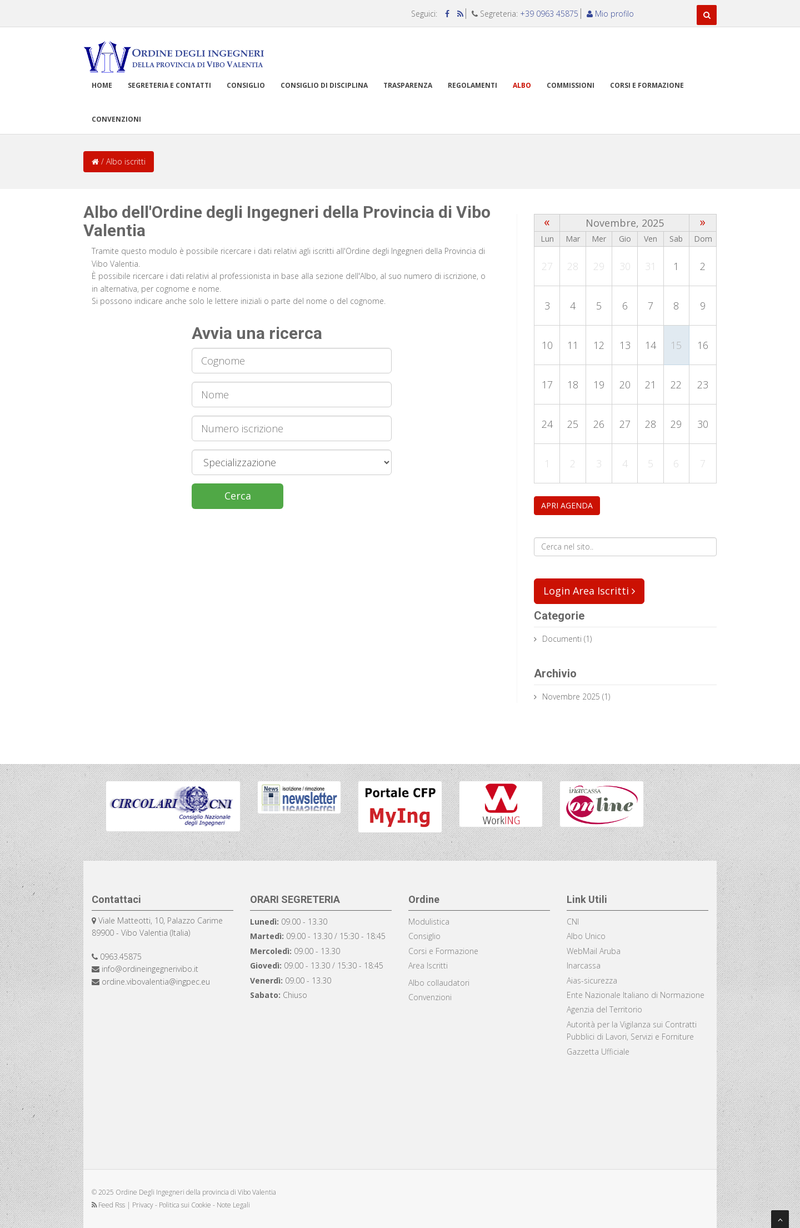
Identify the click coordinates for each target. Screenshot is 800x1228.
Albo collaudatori (438, 982)
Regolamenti (472, 85)
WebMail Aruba (594, 951)
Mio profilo (610, 13)
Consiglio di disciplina (324, 85)
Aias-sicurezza (592, 980)
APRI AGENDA (567, 505)
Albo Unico (586, 936)
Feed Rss (109, 1205)
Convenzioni (116, 119)
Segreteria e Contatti (169, 85)
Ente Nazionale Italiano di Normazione (635, 995)
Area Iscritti (428, 965)
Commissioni (570, 85)
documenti (562, 638)
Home (102, 85)
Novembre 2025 (571, 696)
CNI (573, 921)
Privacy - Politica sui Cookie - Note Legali (191, 1205)
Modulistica (428, 921)
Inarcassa (584, 965)
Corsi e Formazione (443, 951)
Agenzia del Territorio (604, 1009)
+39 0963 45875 (549, 13)
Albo (522, 85)
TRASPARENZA (407, 85)
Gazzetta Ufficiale (598, 1051)
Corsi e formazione (647, 85)
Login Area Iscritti (589, 590)
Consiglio (246, 85)
